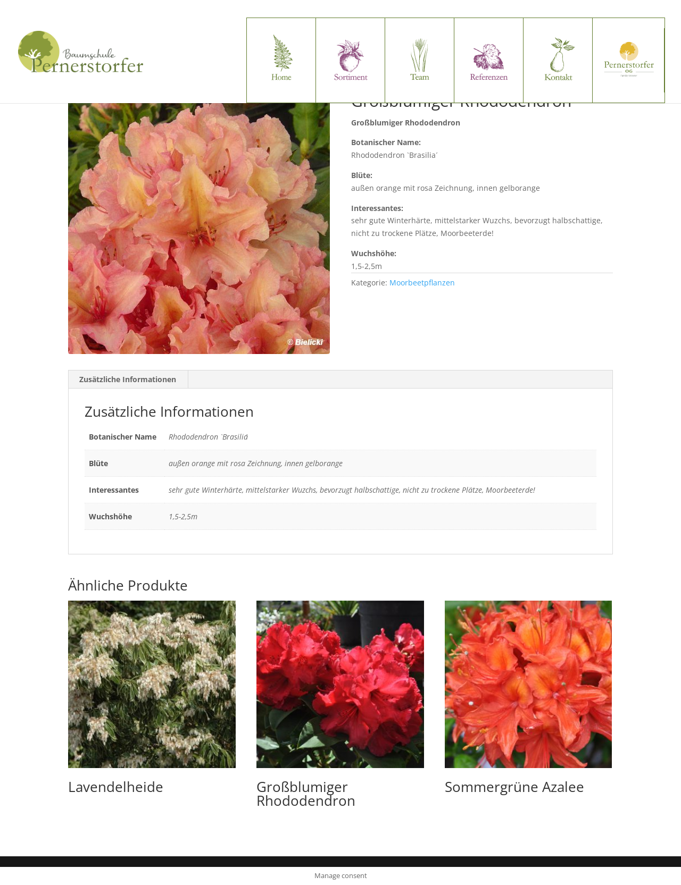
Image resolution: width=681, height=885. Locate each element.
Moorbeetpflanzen (422, 282)
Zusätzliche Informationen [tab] (127, 379)
